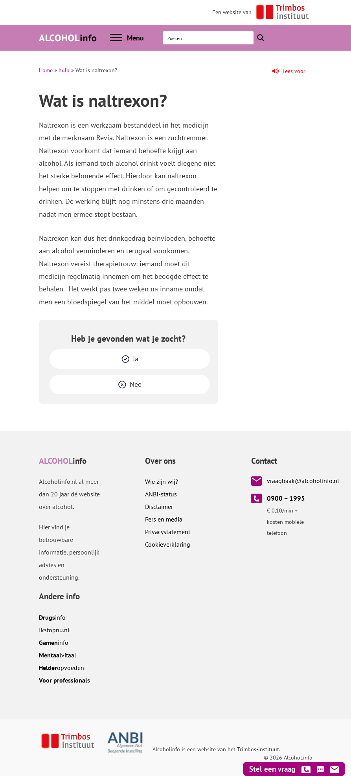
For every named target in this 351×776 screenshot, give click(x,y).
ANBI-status (161, 494)
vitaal (57, 655)
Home (46, 70)
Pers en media (163, 519)
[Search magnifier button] (260, 37)
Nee (136, 384)
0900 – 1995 (286, 498)
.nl (54, 630)
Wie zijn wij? (161, 481)
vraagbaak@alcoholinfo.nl (303, 481)
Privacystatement (167, 532)
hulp (64, 70)
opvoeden (61, 668)
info (52, 617)
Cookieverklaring (167, 544)
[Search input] (208, 38)
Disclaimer (159, 507)
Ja (135, 358)
